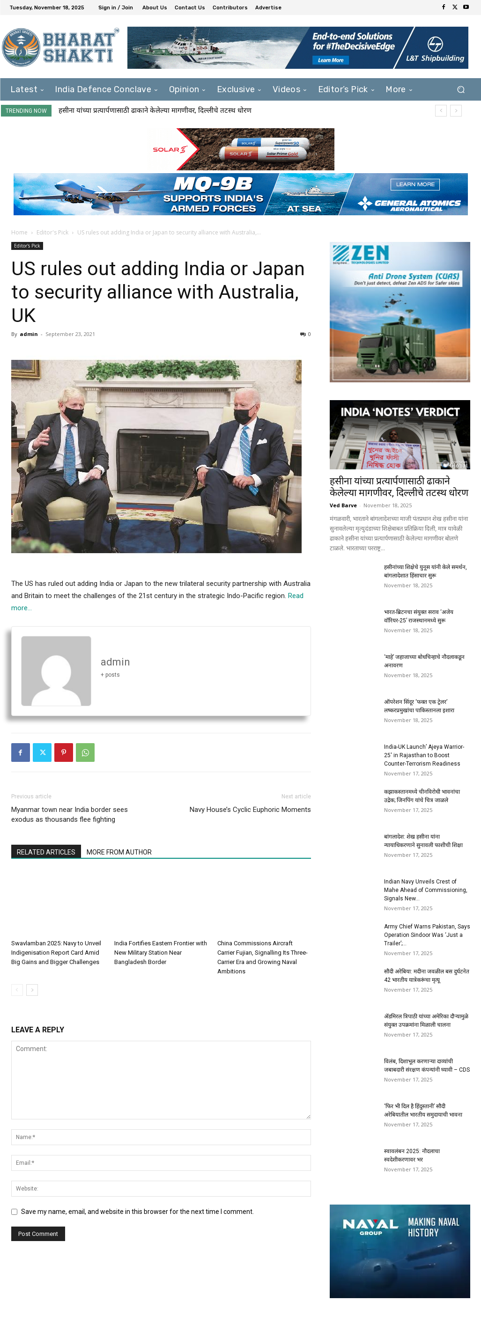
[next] (456, 111)
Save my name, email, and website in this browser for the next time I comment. (137, 1211)
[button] (461, 90)
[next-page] (32, 990)
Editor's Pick (52, 232)
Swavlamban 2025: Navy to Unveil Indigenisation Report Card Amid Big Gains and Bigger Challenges (56, 952)
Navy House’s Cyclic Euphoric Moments (250, 809)
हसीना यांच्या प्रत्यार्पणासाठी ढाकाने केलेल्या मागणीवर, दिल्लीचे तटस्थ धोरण (155, 110)
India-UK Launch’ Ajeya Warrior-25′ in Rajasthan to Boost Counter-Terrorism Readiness (424, 755)
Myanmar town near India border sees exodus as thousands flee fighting (69, 814)
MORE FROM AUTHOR (119, 852)
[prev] (441, 111)
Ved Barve (343, 505)
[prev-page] (17, 990)
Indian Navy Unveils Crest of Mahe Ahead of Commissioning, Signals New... (425, 890)
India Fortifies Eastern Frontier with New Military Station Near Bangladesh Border (160, 952)
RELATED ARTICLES (46, 852)
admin (29, 333)
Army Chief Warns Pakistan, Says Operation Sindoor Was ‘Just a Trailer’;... (427, 935)
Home (19, 232)
